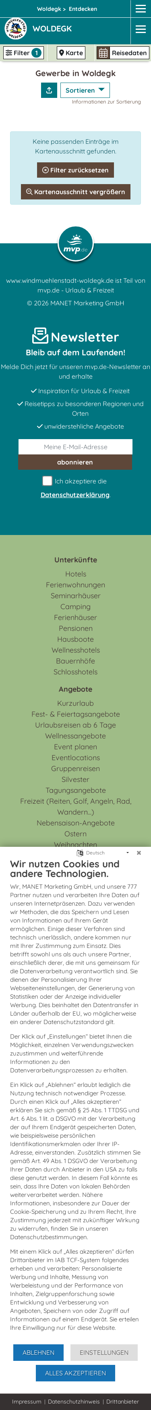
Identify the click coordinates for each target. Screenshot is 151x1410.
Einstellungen (104, 1352)
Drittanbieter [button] (122, 1401)
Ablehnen (38, 1352)
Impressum (26, 1401)
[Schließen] (139, 853)
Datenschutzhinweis (74, 1401)
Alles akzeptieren (75, 1373)
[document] (75, 1100)
